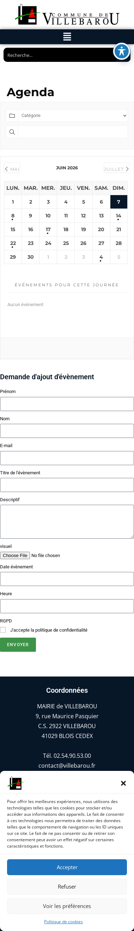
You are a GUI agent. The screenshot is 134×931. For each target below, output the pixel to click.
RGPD (6, 620)
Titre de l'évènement (20, 472)
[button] (123, 783)
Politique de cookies (63, 922)
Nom (5, 418)
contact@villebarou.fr (67, 765)
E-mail (6, 445)
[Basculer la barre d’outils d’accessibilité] (121, 10)
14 (118, 215)
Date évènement (16, 566)
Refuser (67, 886)
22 (13, 243)
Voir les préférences (67, 905)
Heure (6, 593)
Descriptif (10, 499)
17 (48, 229)
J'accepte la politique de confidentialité (48, 630)
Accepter (67, 867)
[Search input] (60, 54)
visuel (6, 546)
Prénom (8, 391)
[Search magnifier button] (123, 55)
